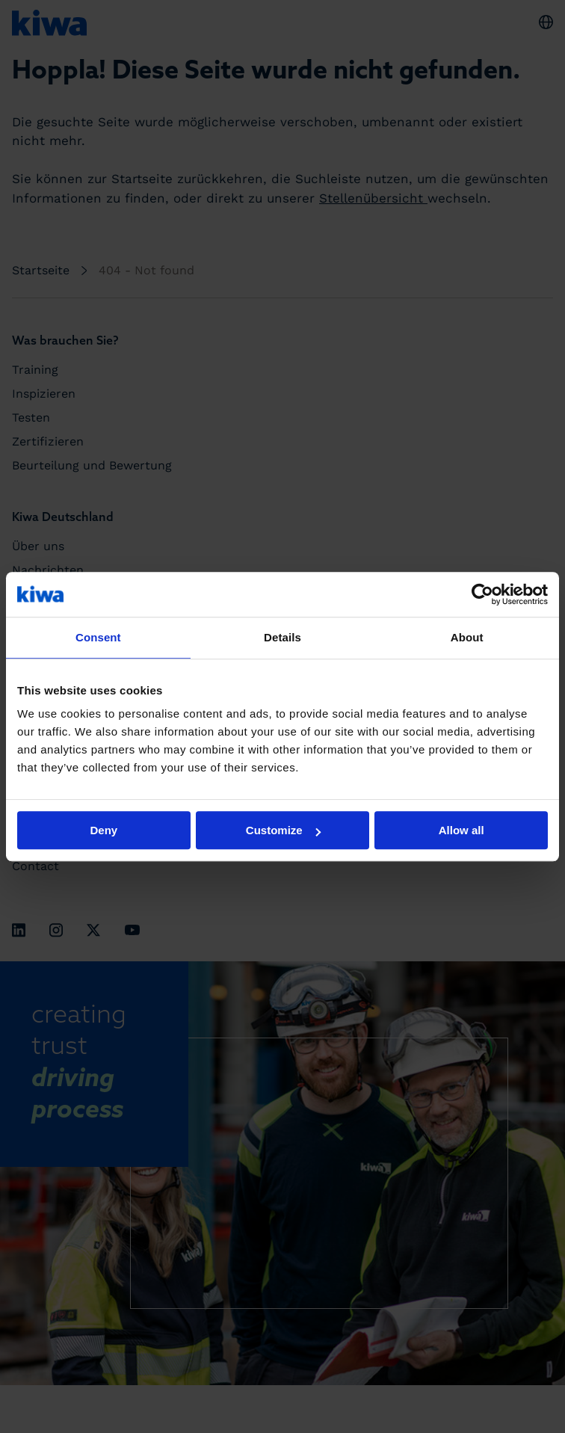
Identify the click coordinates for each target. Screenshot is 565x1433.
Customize (283, 830)
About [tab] (467, 637)
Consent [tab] (98, 637)
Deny (103, 830)
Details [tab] (282, 637)
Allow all (461, 830)
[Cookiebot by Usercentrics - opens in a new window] (482, 594)
